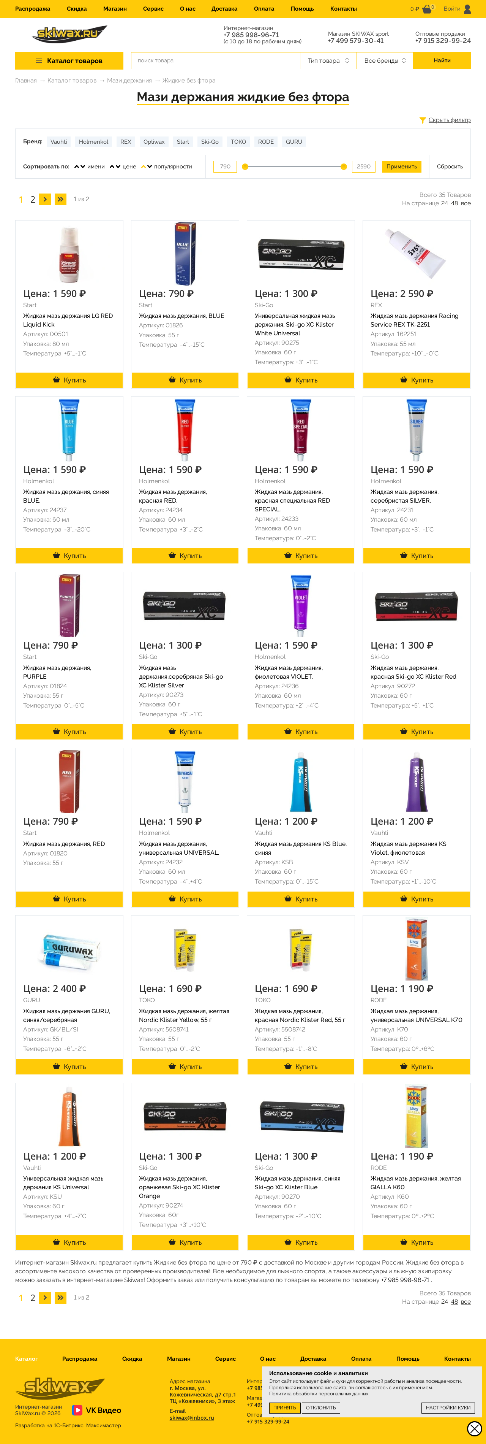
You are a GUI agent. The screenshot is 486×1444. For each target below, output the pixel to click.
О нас (188, 8)
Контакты (343, 8)
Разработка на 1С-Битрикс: (68, 1425)
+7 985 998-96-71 (251, 35)
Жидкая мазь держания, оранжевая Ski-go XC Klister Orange (179, 1187)
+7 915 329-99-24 (443, 40)
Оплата (264, 8)
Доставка (224, 8)
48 (454, 203)
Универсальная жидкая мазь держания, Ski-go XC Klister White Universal (295, 324)
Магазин (115, 8)
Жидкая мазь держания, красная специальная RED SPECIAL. (292, 500)
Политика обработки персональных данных (318, 1393)
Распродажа (32, 8)
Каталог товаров (71, 80)
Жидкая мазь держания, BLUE (181, 315)
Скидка (77, 8)
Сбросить (450, 166)
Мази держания (129, 80)
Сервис (153, 8)
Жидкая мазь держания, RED (64, 843)
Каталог (26, 1358)
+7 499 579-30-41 (355, 40)
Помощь (302, 8)
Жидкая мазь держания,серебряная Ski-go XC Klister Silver (181, 676)
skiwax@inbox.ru (192, 1417)
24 (444, 203)
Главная (26, 80)
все (466, 203)
